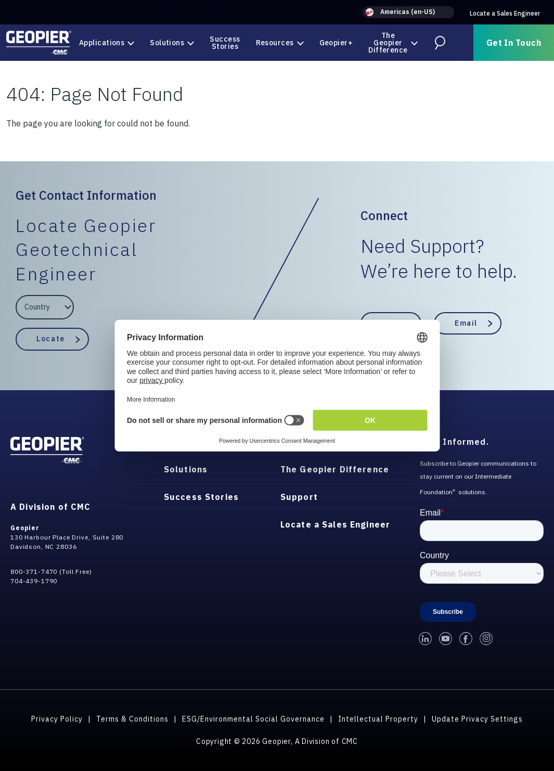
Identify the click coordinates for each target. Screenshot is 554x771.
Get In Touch (513, 42)
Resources (275, 42)
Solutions (167, 42)
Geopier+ (336, 42)
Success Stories (225, 42)
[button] (408, 12)
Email (466, 323)
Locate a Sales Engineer (505, 13)
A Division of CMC (50, 507)
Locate (50, 338)
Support (299, 497)
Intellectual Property (378, 719)
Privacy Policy (57, 719)
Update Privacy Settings (477, 719)
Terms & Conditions (132, 719)
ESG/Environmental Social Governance (253, 719)
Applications (101, 42)
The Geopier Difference (387, 43)
